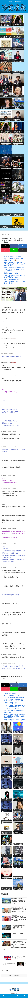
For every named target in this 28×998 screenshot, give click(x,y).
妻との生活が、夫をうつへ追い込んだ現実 (12, 256)
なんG (3, 676)
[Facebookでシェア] (14, 246)
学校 (16, 676)
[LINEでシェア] (14, 250)
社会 (3, 678)
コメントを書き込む (14, 975)
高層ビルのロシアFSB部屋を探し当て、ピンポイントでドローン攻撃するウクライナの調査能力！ (14, 269)
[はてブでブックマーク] (22, 246)
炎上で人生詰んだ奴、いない (11, 695)
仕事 (12, 676)
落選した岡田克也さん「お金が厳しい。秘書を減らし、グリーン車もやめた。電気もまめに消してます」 (14, 264)
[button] (22, 250)
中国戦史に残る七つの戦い (11, 273)
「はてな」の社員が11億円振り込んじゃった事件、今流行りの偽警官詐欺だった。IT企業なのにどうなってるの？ (15, 699)
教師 (20, 676)
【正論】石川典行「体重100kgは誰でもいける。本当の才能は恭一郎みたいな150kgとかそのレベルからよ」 (14, 707)
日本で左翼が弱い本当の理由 (11, 279)
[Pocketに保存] (5, 250)
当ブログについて (14, 993)
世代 (8, 676)
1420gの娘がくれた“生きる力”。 (10, 693)
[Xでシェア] (5, 246)
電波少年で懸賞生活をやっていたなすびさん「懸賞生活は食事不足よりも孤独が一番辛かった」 (14, 716)
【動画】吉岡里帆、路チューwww (13, 703)
